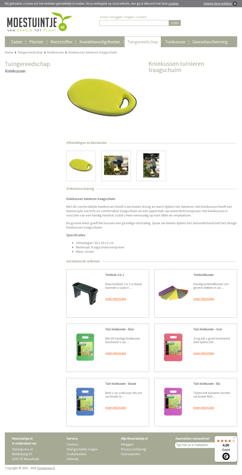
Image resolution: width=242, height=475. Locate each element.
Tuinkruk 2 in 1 (114, 275)
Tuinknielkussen (203, 275)
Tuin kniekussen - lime (119, 329)
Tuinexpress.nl (46, 468)
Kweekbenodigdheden (99, 42)
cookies (173, 3)
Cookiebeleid (76, 454)
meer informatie (115, 299)
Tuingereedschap (142, 42)
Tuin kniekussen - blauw (120, 384)
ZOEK (175, 23)
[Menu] (234, 439)
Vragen (129, 17)
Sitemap (73, 459)
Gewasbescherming (210, 42)
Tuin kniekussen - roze (207, 329)
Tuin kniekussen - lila (206, 384)
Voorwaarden (130, 454)
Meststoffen (61, 42)
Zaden (16, 42)
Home (104, 17)
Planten (36, 42)
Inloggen (116, 17)
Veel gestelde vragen (82, 449)
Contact (141, 17)
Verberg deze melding (218, 3)
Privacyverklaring (133, 449)
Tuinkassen (175, 42)
